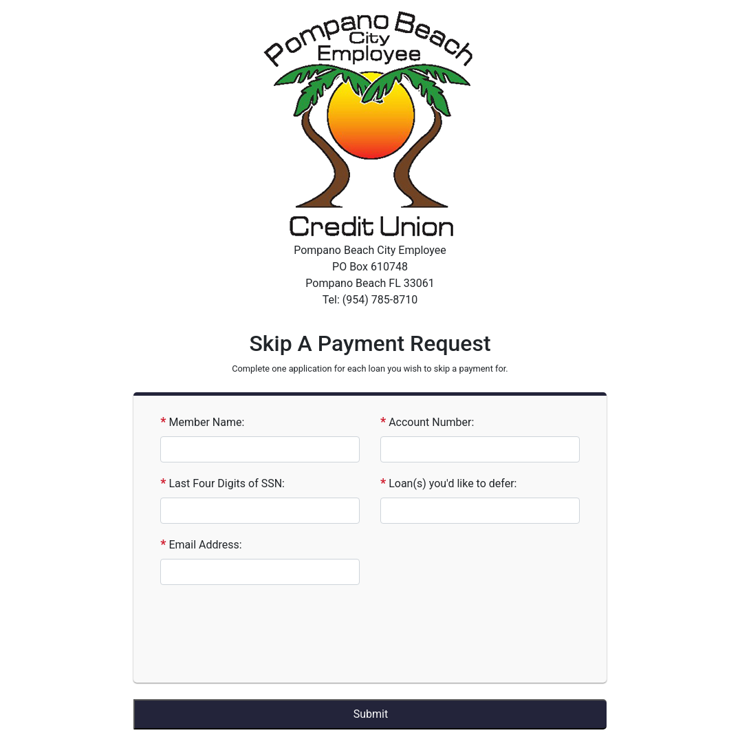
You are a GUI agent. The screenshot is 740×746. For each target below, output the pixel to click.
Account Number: (431, 422)
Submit (370, 714)
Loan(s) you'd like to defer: (452, 483)
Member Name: (206, 422)
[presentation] (240, 633)
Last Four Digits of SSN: (226, 483)
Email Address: (204, 544)
